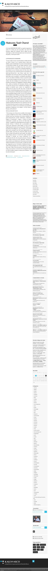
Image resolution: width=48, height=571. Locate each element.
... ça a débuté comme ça (42, 325)
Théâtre (35, 493)
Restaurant (36, 475)
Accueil (3, 11)
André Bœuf (35, 281)
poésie (38, 549)
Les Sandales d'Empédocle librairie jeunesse (39, 364)
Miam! (35, 440)
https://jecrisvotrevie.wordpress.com (39, 60)
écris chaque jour (37, 404)
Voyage (35, 501)
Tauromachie (36, 492)
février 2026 (35, 184)
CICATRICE (41, 345)
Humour (35, 425)
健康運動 (40, 361)
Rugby (35, 479)
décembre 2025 (36, 187)
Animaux (35, 394)
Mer (35, 438)
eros (35, 405)
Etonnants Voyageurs (37, 205)
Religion (35, 472)
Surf (35, 490)
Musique (35, 441)
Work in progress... (37, 504)
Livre (35, 435)
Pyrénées (36, 467)
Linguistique (36, 433)
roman (35, 477)
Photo (35, 454)
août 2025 (35, 194)
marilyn (42, 549)
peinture (35, 451)
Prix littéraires (36, 462)
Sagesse (35, 480)
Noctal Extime (36, 444)
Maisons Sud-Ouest (17, 42)
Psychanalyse (36, 466)
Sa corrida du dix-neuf (37, 265)
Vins (35, 499)
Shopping (36, 487)
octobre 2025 (35, 191)
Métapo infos (40, 351)
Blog (35, 397)
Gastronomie (36, 415)
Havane (35, 418)
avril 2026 (34, 181)
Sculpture (36, 484)
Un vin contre (36, 260)
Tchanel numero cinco (37, 237)
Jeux (35, 428)
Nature (35, 443)
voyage (34, 547)
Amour (35, 392)
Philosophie (36, 453)
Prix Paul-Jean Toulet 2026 (38, 235)
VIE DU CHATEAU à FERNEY (41, 348)
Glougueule (35, 206)
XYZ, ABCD (40, 353)
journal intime (43, 544)
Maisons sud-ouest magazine (11, 157)
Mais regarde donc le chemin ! (39, 358)
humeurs (35, 423)
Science (35, 482)
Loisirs (35, 436)
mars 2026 (35, 183)
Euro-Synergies (41, 343)
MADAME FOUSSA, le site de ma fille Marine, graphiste (39, 208)
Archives (9, 11)
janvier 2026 (35, 186)
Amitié (35, 391)
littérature (35, 552)
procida (38, 547)
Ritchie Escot (43, 205)
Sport (35, 488)
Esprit (35, 407)
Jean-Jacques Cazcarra (37, 287)
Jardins (35, 427)
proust (34, 549)
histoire (35, 420)
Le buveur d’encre (36, 363)
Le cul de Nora (36, 245)
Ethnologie (36, 409)
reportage (36, 474)
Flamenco (36, 413)
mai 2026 (34, 180)
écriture (42, 547)
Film (34, 412)
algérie (35, 389)
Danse (35, 400)
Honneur (35, 422)
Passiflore (35, 207)
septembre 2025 (36, 192)
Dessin (35, 402)
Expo (35, 410)
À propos (17, 11)
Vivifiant (35, 255)
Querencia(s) (36, 469)
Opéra (35, 448)
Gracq (35, 417)
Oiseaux (35, 446)
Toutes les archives (36, 196)
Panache (35, 449)
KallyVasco (12, 4)
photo (38, 544)
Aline (34, 329)
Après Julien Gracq (40, 207)
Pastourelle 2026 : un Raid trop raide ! (40, 357)
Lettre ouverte (37, 430)
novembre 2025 (36, 189)
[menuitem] (3, 11)
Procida (35, 464)
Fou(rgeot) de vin (41, 206)
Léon (34, 293)
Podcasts (36, 456)
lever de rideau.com (37, 431)
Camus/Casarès (36, 250)
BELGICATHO (40, 366)
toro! (35, 495)
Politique (35, 459)
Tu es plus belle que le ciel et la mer (39, 498)
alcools (35, 387)
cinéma (35, 399)
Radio (35, 471)
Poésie (35, 457)
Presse (35, 461)
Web (35, 503)
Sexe (35, 485)
